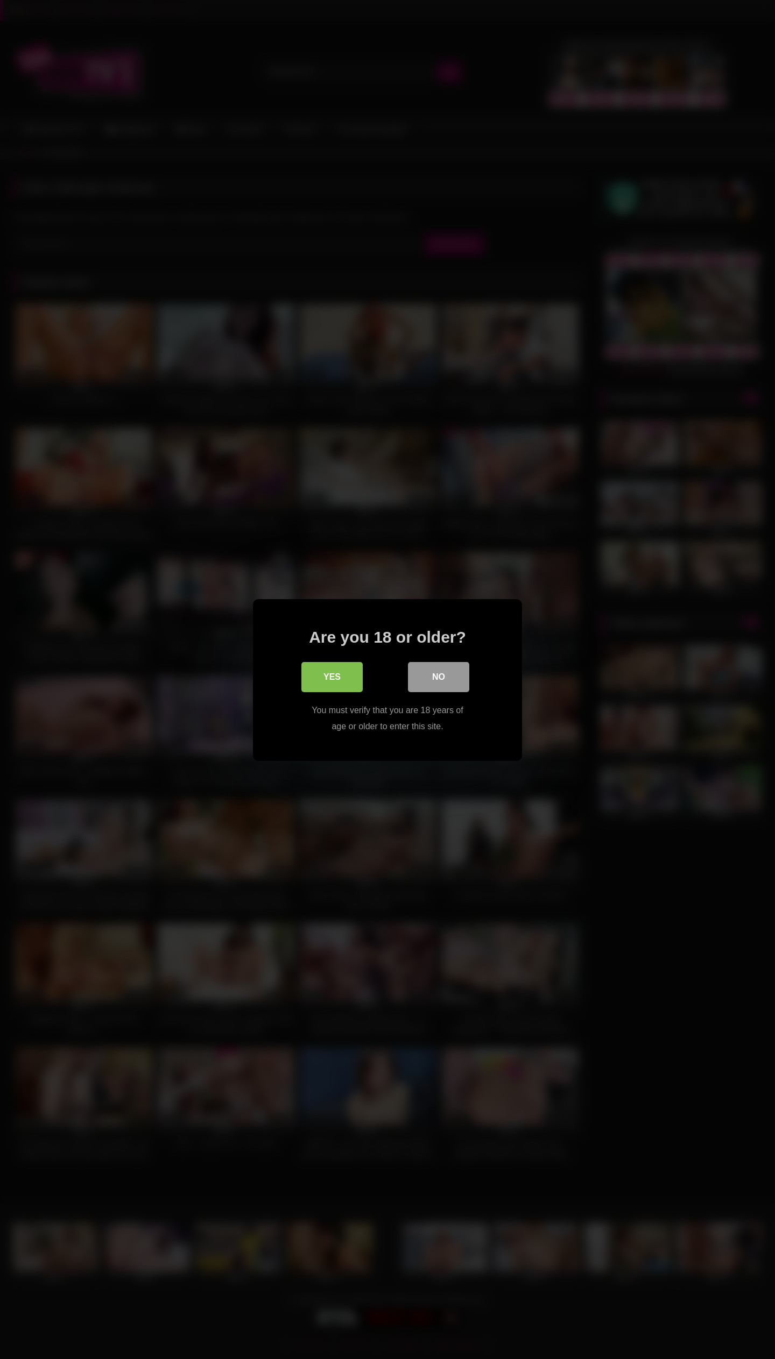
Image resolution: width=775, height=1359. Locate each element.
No (438, 676)
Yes (332, 676)
